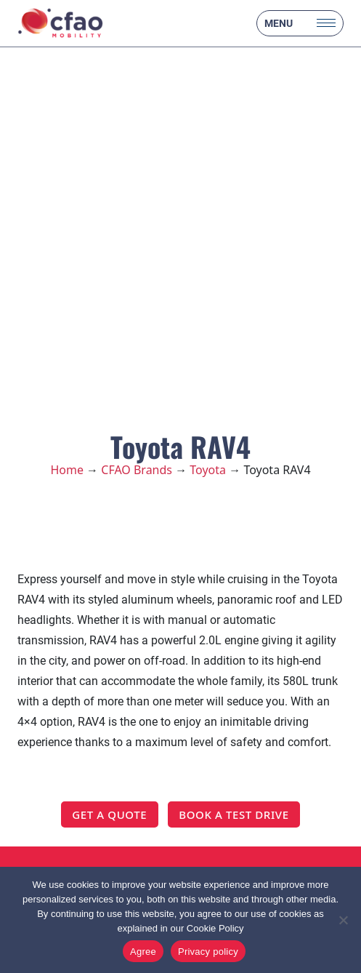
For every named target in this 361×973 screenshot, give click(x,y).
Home (67, 470)
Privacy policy (208, 951)
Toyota (208, 470)
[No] (343, 920)
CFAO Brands (136, 470)
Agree (143, 951)
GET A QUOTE (109, 814)
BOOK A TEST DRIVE (233, 814)
